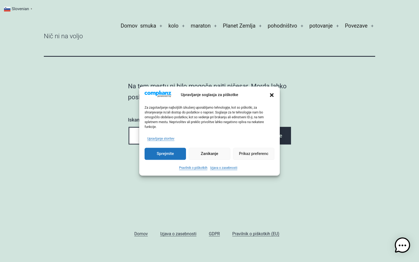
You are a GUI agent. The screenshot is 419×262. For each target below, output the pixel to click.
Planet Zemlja (239, 25)
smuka (148, 25)
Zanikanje (209, 153)
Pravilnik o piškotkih (193, 168)
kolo (173, 25)
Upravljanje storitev (160, 139)
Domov (129, 25)
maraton (201, 25)
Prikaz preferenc (253, 153)
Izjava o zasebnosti (223, 168)
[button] (271, 95)
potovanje (321, 25)
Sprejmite (165, 153)
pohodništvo (282, 25)
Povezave (356, 25)
